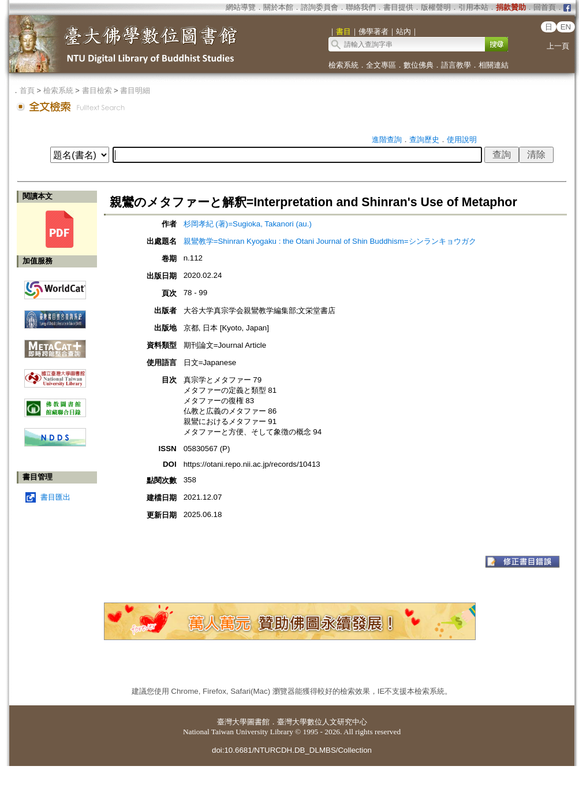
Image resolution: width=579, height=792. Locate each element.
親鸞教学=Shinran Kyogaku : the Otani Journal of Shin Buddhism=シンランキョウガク (330, 241)
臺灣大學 (232, 721)
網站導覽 (241, 7)
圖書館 (258, 721)
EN (566, 27)
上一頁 (558, 46)
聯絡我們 (361, 7)
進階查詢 (387, 139)
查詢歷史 (424, 139)
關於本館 (278, 7)
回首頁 (544, 7)
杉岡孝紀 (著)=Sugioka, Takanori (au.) (248, 224)
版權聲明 (436, 7)
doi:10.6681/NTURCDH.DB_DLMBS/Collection (292, 750)
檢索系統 (343, 65)
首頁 (27, 90)
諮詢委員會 (319, 7)
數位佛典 (419, 65)
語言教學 (456, 65)
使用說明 (462, 139)
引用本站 (473, 7)
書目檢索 (97, 90)
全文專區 (381, 65)
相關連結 (494, 65)
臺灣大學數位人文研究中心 (322, 721)
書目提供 (398, 7)
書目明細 (135, 90)
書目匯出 (55, 497)
